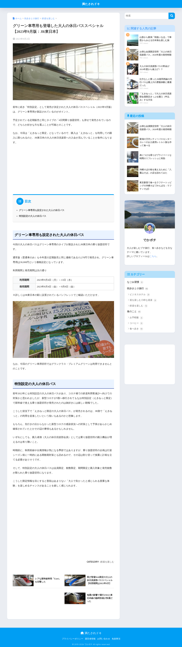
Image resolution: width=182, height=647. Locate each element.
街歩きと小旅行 (137, 288)
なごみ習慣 (135, 282)
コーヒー (136, 323)
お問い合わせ (103, 638)
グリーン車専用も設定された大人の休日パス (41, 210)
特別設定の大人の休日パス (32, 216)
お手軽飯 (136, 318)
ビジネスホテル (140, 294)
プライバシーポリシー (72, 638)
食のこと (134, 311)
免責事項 (116, 638)
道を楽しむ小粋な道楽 (143, 300)
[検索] (171, 16)
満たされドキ (91, 4)
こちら (153, 256)
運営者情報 (90, 638)
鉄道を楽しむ (107, 561)
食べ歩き (136, 329)
